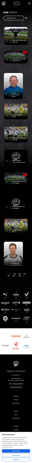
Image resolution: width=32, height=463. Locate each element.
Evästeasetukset (16, 455)
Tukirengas (16, 418)
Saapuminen (16, 403)
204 (14, 274)
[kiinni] (30, 433)
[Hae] (26, 18)
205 (19, 274)
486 (20, 276)
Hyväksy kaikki (16, 451)
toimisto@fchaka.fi (16, 387)
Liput (16, 3)
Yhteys (16, 400)
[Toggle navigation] (29, 3)
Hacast (16, 411)
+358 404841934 (17, 384)
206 (24, 274)
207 (9, 276)
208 (13, 276)
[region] (16, 447)
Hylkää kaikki (16, 459)
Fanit (16, 415)
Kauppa (16, 426)
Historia (16, 396)
